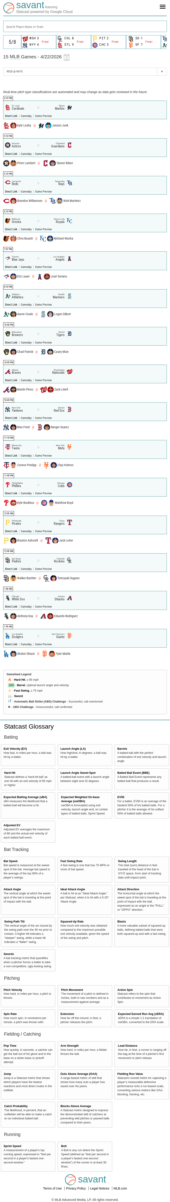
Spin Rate (10, 1014)
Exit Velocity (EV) (15, 748)
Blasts (121, 921)
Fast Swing (21, 690)
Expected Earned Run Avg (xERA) (141, 1014)
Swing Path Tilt (14, 921)
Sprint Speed (12, 1146)
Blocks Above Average (76, 1106)
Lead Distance (127, 1045)
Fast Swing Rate (72, 861)
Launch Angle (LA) (73, 748)
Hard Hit (19, 679)
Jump (7, 1074)
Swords (9, 954)
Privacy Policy (76, 1188)
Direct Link (11, 116)
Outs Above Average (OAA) (79, 1074)
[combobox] (85, 26)
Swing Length (127, 861)
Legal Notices (100, 1188)
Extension (67, 1014)
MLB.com (120, 1188)
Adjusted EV (12, 825)
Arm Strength (70, 1045)
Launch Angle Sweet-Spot (78, 772)
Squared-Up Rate (72, 921)
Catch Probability (16, 1106)
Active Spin (125, 990)
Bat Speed (11, 861)
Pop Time (10, 1045)
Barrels (122, 748)
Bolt (63, 1146)
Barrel (21, 685)
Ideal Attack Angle (73, 889)
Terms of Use (53, 1188)
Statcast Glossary (29, 726)
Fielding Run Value (130, 1074)
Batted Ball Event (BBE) (133, 772)
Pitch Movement (72, 990)
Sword (18, 696)
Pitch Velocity (13, 990)
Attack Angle (12, 889)
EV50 (120, 797)
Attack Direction (128, 889)
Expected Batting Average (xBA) (25, 797)
